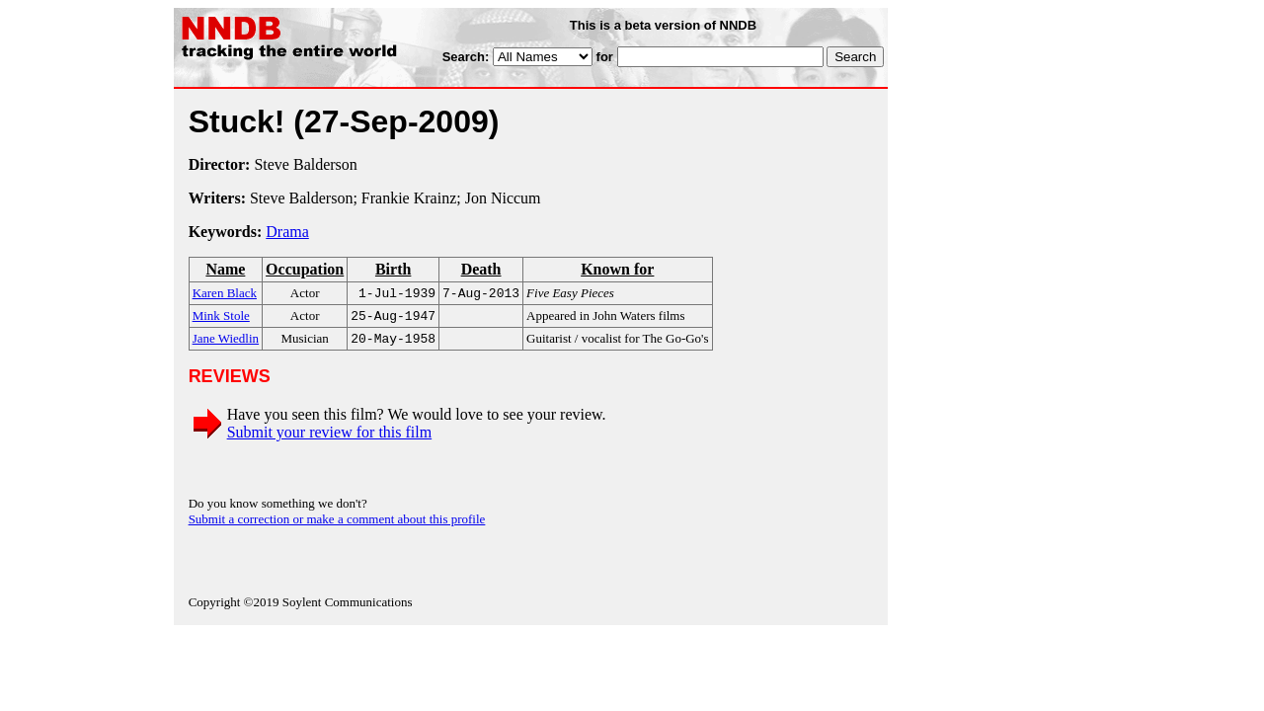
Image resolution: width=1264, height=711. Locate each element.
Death (481, 269)
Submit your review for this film (330, 438)
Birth (393, 269)
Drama (287, 231)
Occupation (305, 269)
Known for (617, 269)
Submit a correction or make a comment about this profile (337, 524)
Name (225, 269)
